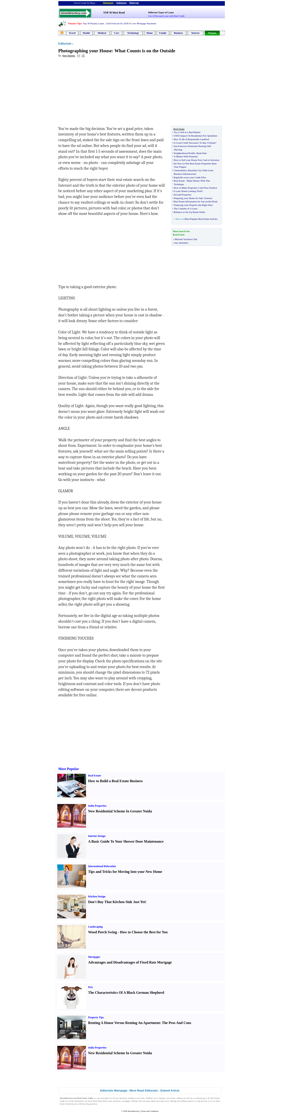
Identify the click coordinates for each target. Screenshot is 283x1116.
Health (86, 33)
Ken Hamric (68, 55)
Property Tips (96, 1017)
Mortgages (94, 956)
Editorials (64, 43)
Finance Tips (75, 23)
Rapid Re (178, 177)
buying (162, 1098)
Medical (102, 33)
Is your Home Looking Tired (188, 191)
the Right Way (205, 205)
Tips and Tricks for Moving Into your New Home (125, 872)
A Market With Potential (186, 156)
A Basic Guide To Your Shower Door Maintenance (126, 841)
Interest (195, 33)
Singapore (108, 2)
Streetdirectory (134, 1111)
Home (149, 33)
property (189, 1101)
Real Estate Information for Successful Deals (196, 201)
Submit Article (170, 1090)
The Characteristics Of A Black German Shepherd (126, 992)
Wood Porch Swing (102, 932)
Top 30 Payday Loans (93, 23)
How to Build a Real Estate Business (115, 781)
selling (179, 1098)
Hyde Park (201, 153)
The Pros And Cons (176, 1023)
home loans (107, 1101)
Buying (173, 1101)
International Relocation (102, 866)
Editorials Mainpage (113, 1090)
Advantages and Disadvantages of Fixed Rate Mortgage (130, 962)
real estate (141, 1098)
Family (162, 33)
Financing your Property (186, 205)
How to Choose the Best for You (144, 932)
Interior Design (96, 836)
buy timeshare (181, 242)
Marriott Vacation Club (186, 239)
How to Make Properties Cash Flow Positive (195, 187)
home (173, 1098)
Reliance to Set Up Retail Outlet (189, 212)
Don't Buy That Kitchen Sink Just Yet (116, 902)
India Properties (97, 805)
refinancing (200, 1098)
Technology (133, 33)
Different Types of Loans (161, 12)
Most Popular (68, 769)
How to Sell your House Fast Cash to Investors (197, 160)
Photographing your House (85, 50)
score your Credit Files (195, 177)
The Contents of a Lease (185, 208)
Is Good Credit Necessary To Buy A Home (194, 142)
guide (107, 1098)
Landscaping (95, 926)
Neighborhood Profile (184, 153)
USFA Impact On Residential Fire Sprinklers (195, 135)
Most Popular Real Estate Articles (200, 219)
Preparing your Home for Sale (188, 198)
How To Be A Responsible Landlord (191, 139)
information (79, 1101)
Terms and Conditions (149, 1111)
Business (178, 33)
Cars (116, 33)
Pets (90, 987)
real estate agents (149, 1101)
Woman (212, 33)
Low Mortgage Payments (144, 23)
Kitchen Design (96, 896)
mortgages (126, 1101)
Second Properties (182, 194)
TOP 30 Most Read (114, 12)
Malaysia (134, 2)
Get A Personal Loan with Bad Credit (166, 16)
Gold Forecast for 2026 (117, 23)
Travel (72, 33)
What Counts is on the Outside (145, 50)
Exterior (208, 198)
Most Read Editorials (144, 1090)
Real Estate (179, 180)
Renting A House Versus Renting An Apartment (124, 1023)
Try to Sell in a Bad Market (187, 132)
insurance (117, 1101)
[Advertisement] (94, 93)
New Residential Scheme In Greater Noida (120, 811)
